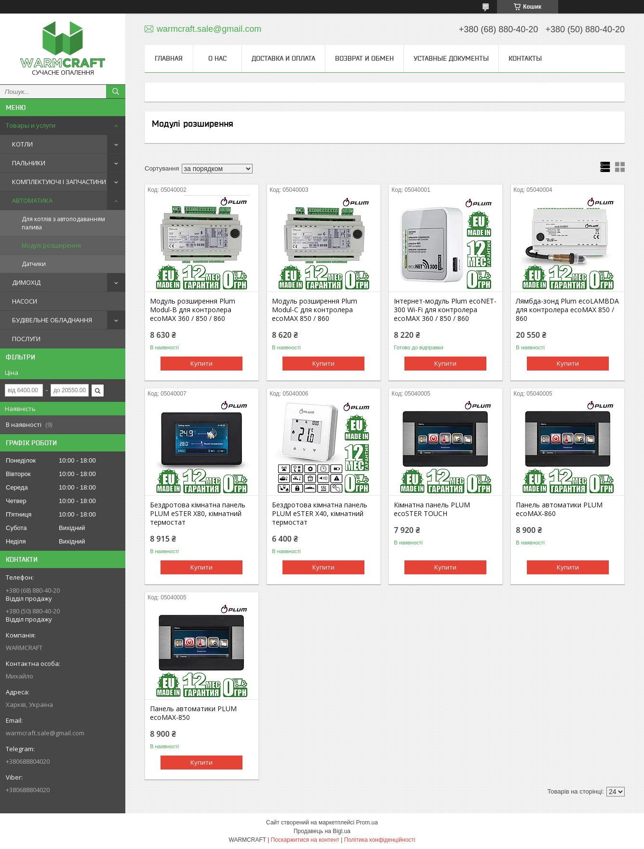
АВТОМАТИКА (32, 200)
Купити (201, 363)
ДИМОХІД (26, 282)
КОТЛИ (22, 144)
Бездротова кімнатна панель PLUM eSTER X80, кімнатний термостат (197, 514)
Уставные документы (451, 58)
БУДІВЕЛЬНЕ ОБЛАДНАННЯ (52, 320)
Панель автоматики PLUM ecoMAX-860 (559, 509)
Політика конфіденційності (380, 839)
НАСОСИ (24, 301)
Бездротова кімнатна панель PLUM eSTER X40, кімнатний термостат (319, 514)
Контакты (525, 58)
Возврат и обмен (364, 58)
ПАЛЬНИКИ (28, 163)
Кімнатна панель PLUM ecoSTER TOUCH (432, 509)
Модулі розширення (51, 245)
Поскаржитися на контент (305, 839)
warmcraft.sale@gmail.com (45, 733)
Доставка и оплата (283, 58)
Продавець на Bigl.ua (322, 831)
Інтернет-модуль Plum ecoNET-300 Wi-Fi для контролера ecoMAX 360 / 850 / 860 (445, 310)
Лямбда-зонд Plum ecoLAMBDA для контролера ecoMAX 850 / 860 (567, 310)
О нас (217, 58)
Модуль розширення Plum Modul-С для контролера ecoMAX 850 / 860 (314, 310)
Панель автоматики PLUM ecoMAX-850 (193, 713)
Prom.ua (367, 822)
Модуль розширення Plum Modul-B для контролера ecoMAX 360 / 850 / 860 (192, 310)
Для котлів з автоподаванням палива (63, 223)
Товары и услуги (30, 125)
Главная (169, 58)
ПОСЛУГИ (26, 338)
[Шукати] (115, 91)
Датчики (34, 264)
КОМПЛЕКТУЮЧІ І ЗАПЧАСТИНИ (59, 181)
